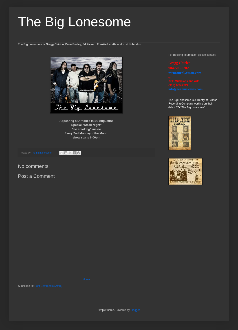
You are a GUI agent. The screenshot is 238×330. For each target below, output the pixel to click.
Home (86, 279)
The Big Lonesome (74, 21)
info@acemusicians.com (185, 89)
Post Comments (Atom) (48, 286)
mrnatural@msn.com (184, 73)
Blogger (135, 310)
